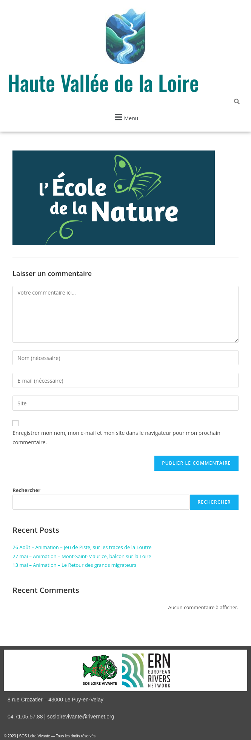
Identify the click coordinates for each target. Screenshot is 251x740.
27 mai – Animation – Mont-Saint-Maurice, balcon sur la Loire (81, 556)
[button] (125, 117)
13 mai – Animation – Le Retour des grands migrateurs (74, 565)
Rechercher (26, 490)
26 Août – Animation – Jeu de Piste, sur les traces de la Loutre (81, 547)
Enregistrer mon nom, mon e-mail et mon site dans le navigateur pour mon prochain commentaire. (116, 437)
